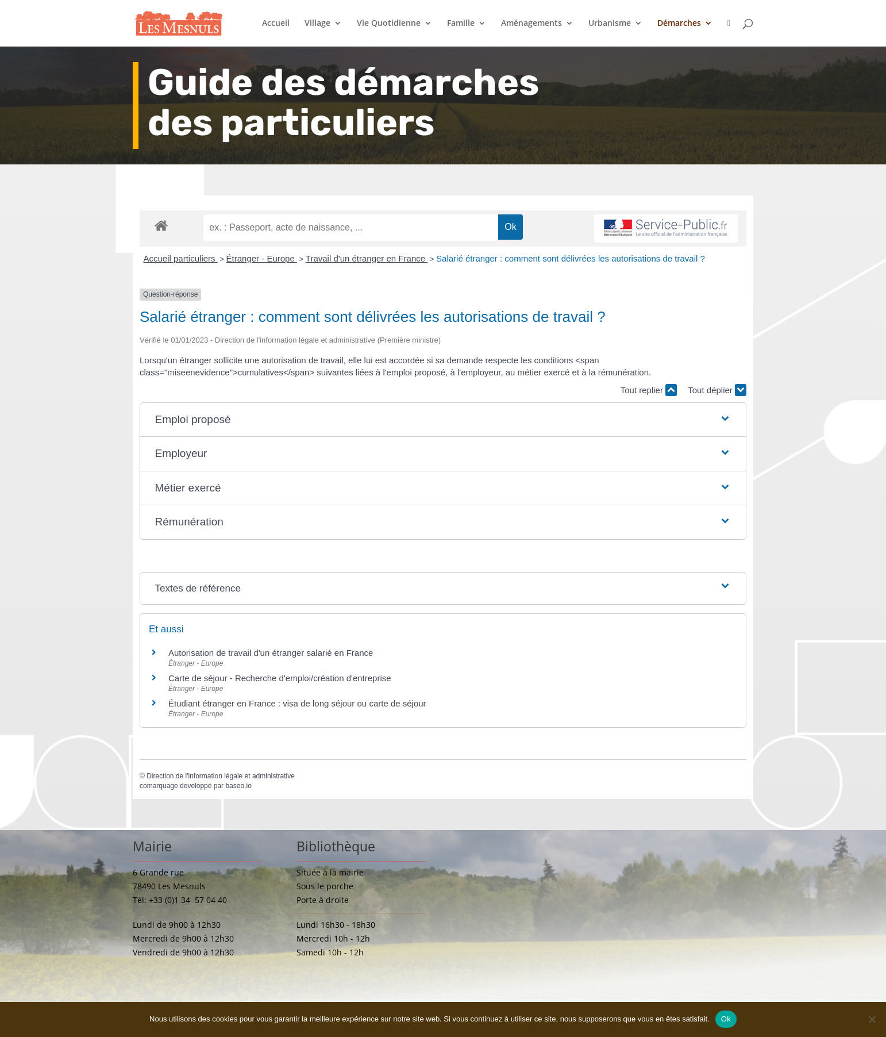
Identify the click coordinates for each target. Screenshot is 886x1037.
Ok (726, 1019)
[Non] (871, 1019)
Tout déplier (717, 390)
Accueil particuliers (181, 258)
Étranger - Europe (261, 258)
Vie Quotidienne (389, 23)
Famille (461, 23)
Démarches (679, 23)
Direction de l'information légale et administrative (221, 776)
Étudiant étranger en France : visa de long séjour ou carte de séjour (297, 703)
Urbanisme (609, 23)
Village (317, 23)
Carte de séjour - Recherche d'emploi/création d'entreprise (279, 678)
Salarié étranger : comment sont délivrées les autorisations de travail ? (570, 258)
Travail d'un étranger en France (366, 258)
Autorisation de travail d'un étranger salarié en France (270, 653)
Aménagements (531, 23)
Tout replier (649, 390)
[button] (443, 420)
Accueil (276, 23)
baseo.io (238, 786)
